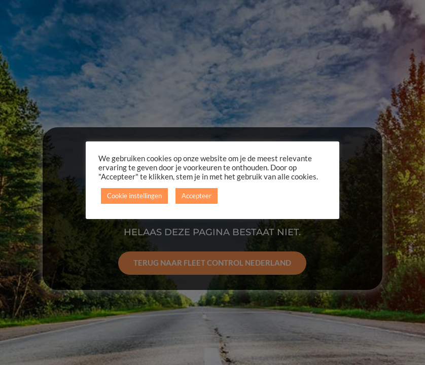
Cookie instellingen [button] (134, 196)
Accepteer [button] (196, 196)
